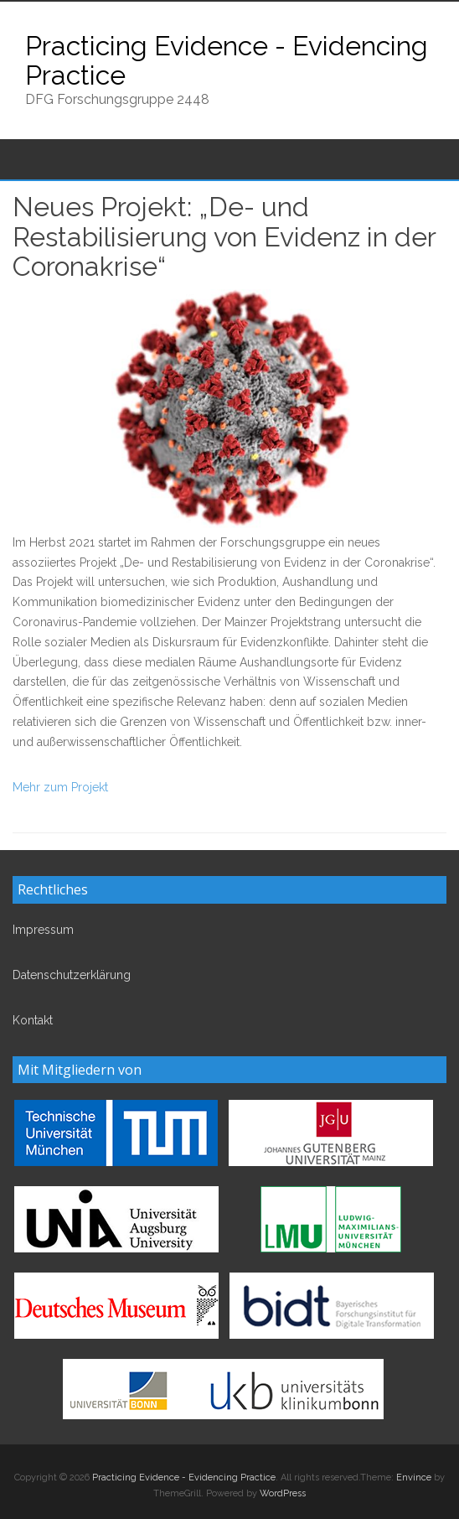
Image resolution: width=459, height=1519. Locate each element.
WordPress (283, 1493)
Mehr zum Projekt (60, 787)
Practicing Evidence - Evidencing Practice (226, 60)
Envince (413, 1477)
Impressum (43, 929)
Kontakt (33, 1020)
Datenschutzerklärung (72, 975)
